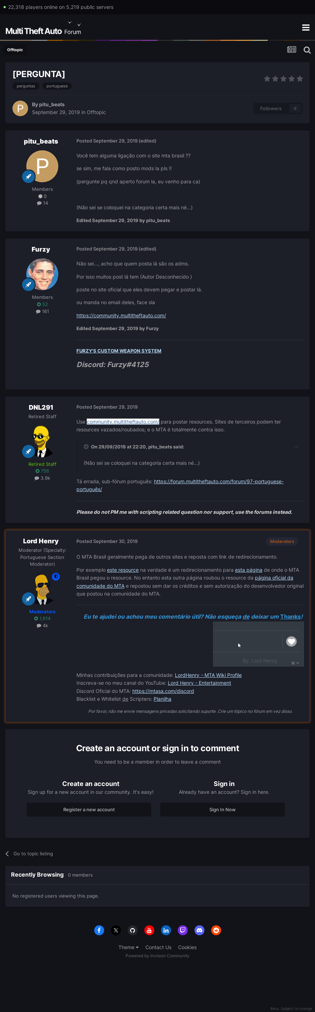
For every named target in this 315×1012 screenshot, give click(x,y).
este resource (123, 570)
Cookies (187, 947)
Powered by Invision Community (157, 955)
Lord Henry (41, 541)
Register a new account (89, 809)
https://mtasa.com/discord (163, 691)
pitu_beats (52, 104)
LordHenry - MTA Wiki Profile (208, 675)
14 (42, 203)
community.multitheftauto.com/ (123, 422)
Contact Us (158, 947)
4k (42, 625)
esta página (248, 570)
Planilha (162, 699)
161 (42, 311)
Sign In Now (222, 809)
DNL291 (41, 407)
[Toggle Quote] (87, 447)
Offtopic (96, 112)
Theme (128, 947)
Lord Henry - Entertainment (199, 683)
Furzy (41, 249)
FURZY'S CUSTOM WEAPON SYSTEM (118, 351)
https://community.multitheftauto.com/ (121, 315)
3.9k (42, 478)
